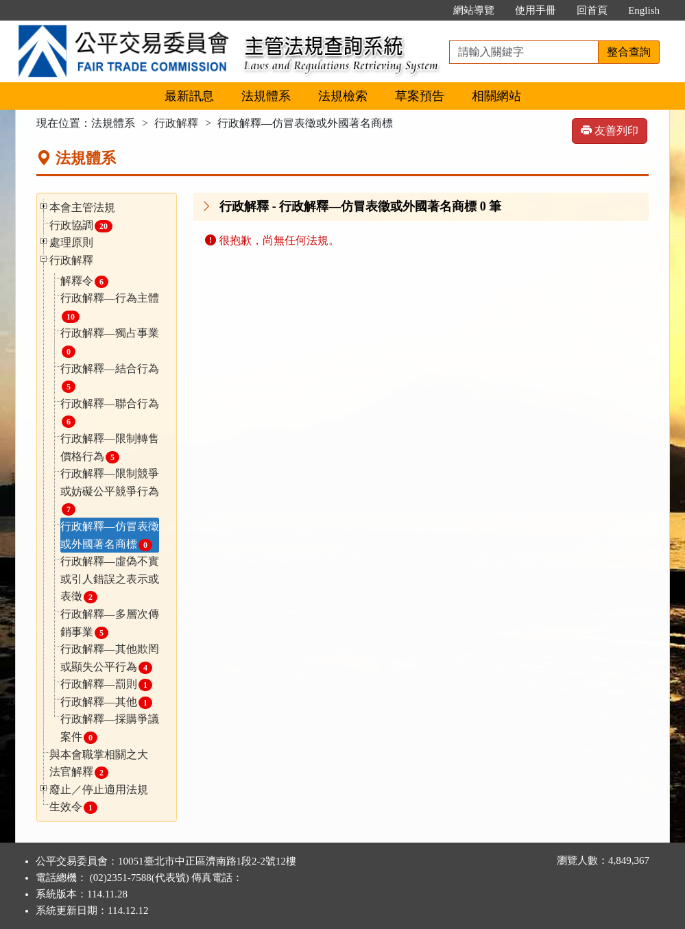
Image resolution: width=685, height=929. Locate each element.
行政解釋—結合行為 (109, 378)
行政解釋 (176, 123)
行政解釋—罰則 (106, 684)
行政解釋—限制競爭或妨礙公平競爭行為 (109, 492)
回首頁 (592, 10)
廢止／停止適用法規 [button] (98, 789)
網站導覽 (473, 10)
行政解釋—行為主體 (109, 307)
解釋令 (84, 281)
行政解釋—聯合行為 (109, 413)
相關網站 (496, 96)
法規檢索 (343, 96)
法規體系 (266, 96)
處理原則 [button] (71, 242)
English (644, 10)
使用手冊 (535, 10)
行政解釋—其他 (106, 702)
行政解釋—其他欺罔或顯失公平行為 (109, 658)
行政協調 (80, 225)
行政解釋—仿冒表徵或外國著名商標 (109, 535)
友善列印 (609, 130)
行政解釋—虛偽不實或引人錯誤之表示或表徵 (109, 579)
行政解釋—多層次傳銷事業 (109, 623)
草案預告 (419, 96)
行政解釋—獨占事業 (109, 342)
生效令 (73, 807)
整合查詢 (629, 52)
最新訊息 (189, 96)
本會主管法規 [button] (82, 207)
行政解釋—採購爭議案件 (109, 728)
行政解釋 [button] (71, 260)
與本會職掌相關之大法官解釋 (98, 764)
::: (428, 10)
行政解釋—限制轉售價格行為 (109, 448)
